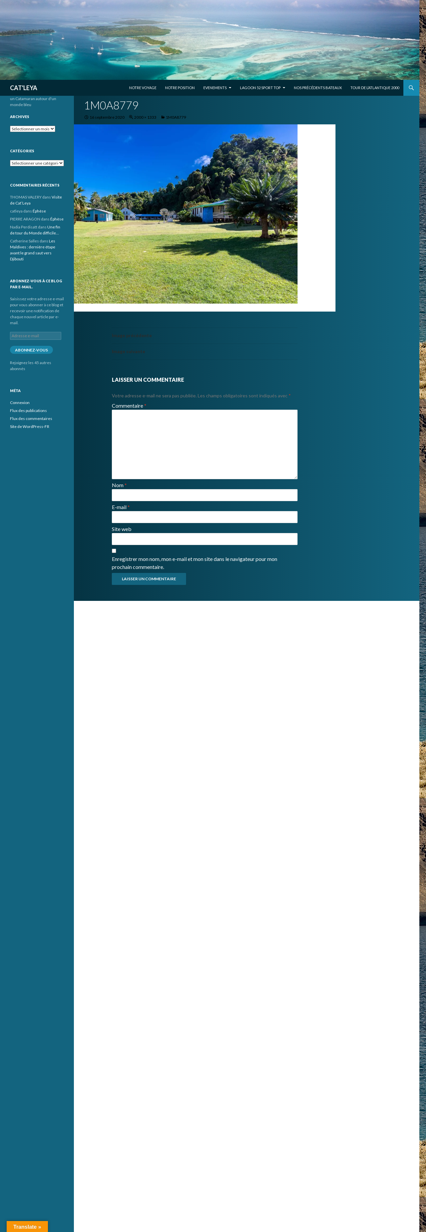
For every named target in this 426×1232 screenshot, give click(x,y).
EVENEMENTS (215, 87)
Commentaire (129, 405)
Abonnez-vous (31, 349)
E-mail (121, 507)
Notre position (180, 87)
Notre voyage (142, 87)
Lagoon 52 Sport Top (260, 87)
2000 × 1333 (145, 117)
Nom (119, 485)
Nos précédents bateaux (318, 87)
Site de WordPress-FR (29, 426)
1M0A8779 (176, 117)
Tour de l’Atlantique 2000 (374, 87)
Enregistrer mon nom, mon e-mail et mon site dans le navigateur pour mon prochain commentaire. (194, 563)
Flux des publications (28, 410)
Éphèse (39, 210)
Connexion (20, 402)
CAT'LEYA (23, 87)
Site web (121, 529)
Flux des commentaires (31, 418)
